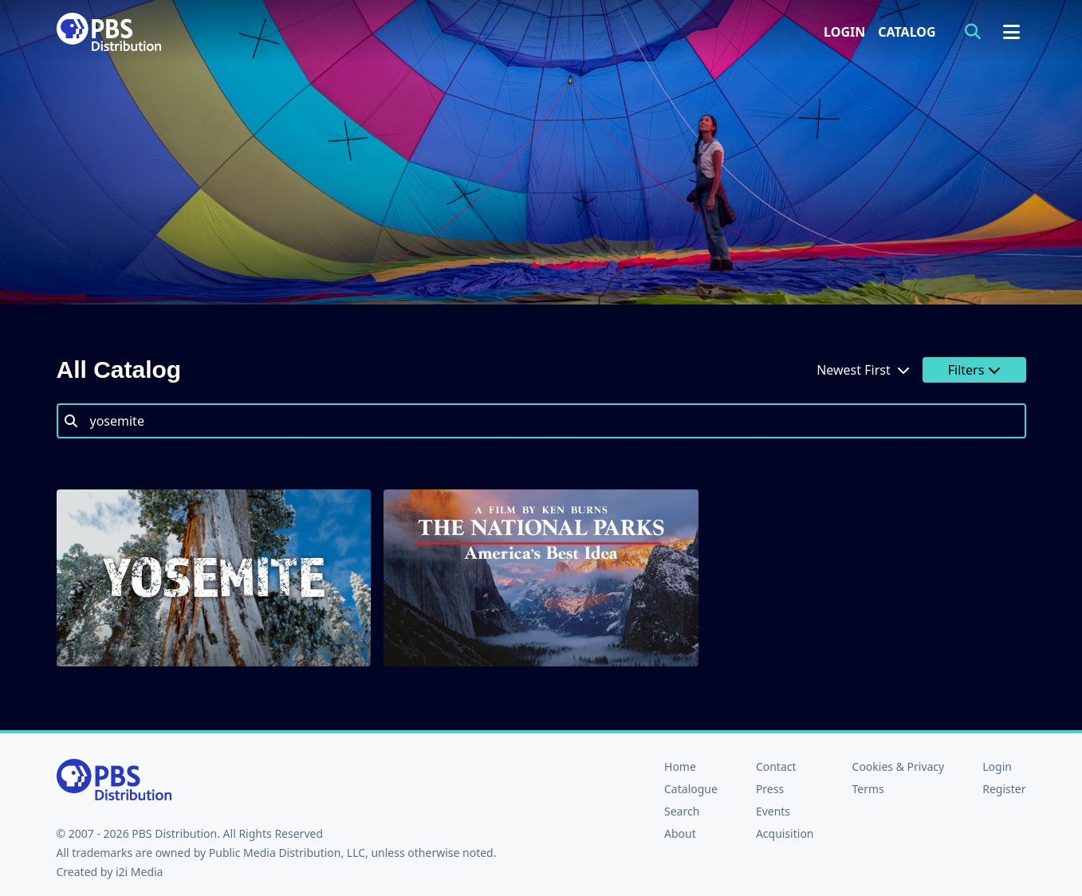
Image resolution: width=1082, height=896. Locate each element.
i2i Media (139, 871)
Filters (974, 370)
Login (844, 32)
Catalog (906, 32)
